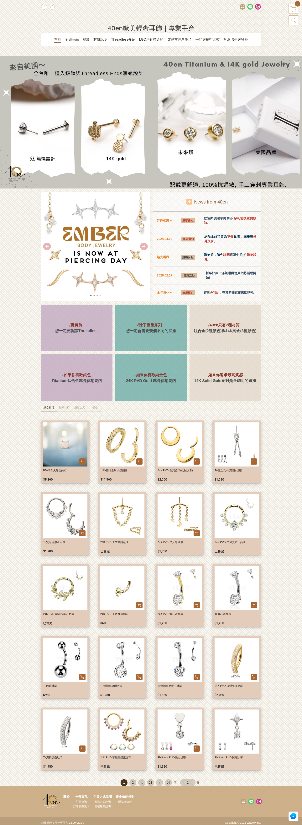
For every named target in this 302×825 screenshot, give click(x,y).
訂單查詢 (81, 801)
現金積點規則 (125, 796)
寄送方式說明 (103, 801)
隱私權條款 (125, 801)
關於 (66, 796)
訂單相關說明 (81, 806)
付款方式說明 (102, 796)
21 (150, 782)
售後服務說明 (103, 806)
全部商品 (81, 796)
